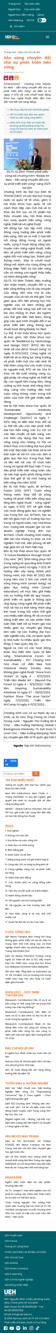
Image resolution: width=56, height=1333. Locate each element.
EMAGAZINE (13, 1177)
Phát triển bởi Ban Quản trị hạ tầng (25, 1322)
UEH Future (11, 1241)
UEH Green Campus (16, 1268)
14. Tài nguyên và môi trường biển (23, 900)
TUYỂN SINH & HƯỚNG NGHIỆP (26, 1083)
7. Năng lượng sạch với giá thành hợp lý (26, 860)
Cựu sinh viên (32, 9)
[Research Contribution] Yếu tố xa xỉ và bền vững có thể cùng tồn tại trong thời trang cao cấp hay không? (28, 1004)
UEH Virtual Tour (14, 1257)
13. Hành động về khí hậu (18, 896)
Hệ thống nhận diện (16, 1285)
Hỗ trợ (30, 20)
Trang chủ (14, 4)
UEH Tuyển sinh (13, 1235)
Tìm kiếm (19, 26)
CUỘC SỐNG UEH (17, 932)
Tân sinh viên (32, 4)
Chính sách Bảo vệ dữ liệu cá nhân (25, 1252)
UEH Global (11, 1263)
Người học (14, 9)
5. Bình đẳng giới (14, 850)
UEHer (40, 15)
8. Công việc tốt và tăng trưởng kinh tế (26, 864)
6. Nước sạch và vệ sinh (18, 855)
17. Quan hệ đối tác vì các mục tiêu (24, 922)
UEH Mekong (15, 20)
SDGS (9, 826)
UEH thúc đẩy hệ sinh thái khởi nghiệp (29, 110)
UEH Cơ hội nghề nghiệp (19, 1279)
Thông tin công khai (17, 1246)
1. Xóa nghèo (12, 831)
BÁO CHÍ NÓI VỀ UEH (19, 1048)
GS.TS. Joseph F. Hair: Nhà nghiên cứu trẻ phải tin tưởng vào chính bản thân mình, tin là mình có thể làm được (28, 1194)
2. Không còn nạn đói (16, 835)
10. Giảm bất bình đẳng (18, 878)
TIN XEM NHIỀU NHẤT (19, 780)
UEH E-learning (13, 1274)
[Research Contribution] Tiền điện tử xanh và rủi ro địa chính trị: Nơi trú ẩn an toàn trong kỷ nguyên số (28, 1016)
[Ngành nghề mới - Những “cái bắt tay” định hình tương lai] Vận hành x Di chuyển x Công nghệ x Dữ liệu (28, 1123)
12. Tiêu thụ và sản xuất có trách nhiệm (26, 891)
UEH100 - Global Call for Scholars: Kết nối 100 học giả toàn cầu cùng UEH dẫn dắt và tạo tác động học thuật (28, 812)
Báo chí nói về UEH (29, 52)
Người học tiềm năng (21, 15)
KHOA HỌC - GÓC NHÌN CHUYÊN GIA (22, 994)
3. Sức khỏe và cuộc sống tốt (21, 840)
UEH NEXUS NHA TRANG (22, 1136)
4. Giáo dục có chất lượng (19, 845)
